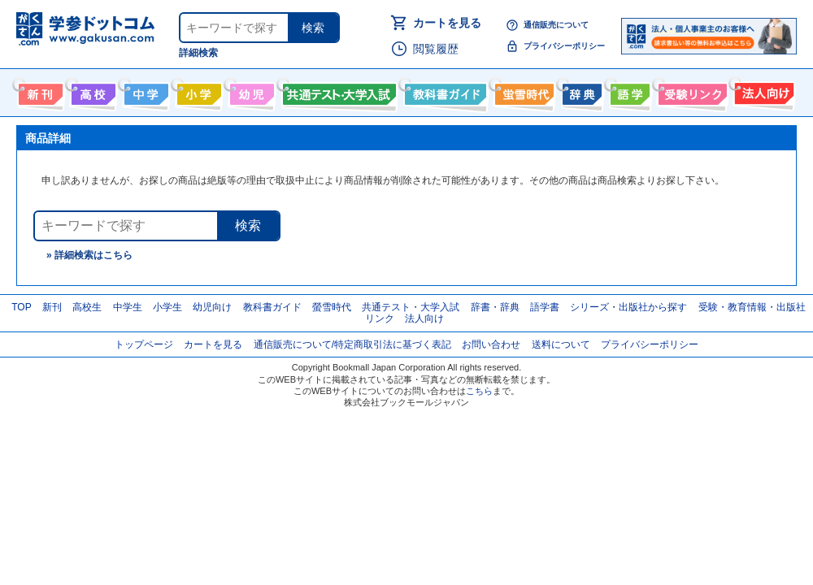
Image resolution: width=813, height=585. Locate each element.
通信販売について (556, 24)
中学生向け (144, 91)
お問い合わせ (491, 344)
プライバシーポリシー (564, 45)
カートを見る (447, 22)
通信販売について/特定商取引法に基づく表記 (352, 344)
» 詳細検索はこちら (89, 255)
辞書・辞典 (495, 307)
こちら (479, 391)
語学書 (628, 91)
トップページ (144, 344)
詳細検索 (198, 52)
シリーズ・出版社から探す (628, 307)
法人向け (762, 91)
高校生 (87, 307)
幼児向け (250, 91)
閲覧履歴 (436, 48)
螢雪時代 (522, 91)
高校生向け (91, 91)
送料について (561, 344)
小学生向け (197, 91)
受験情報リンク (690, 91)
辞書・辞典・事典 (580, 91)
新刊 (52, 307)
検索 (313, 27)
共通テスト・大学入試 (337, 91)
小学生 (167, 307)
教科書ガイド (443, 91)
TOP (21, 307)
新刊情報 (38, 91)
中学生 (127, 307)
